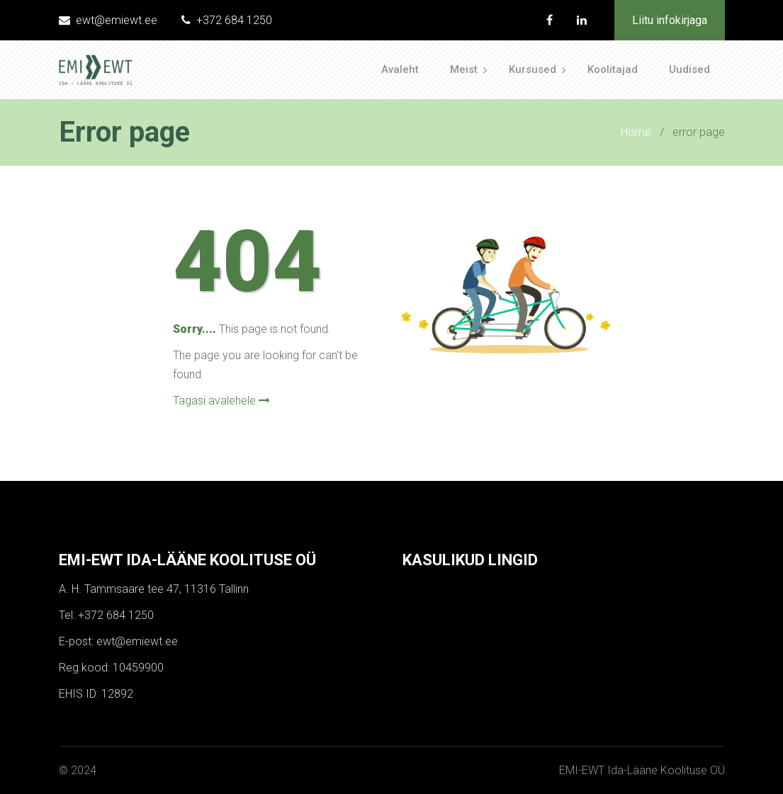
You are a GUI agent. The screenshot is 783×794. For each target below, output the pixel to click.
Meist (464, 69)
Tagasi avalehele (221, 400)
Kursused (532, 69)
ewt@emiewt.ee (108, 20)
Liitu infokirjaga (669, 20)
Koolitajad (612, 69)
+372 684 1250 (226, 20)
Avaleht (400, 69)
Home (636, 132)
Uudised (689, 69)
